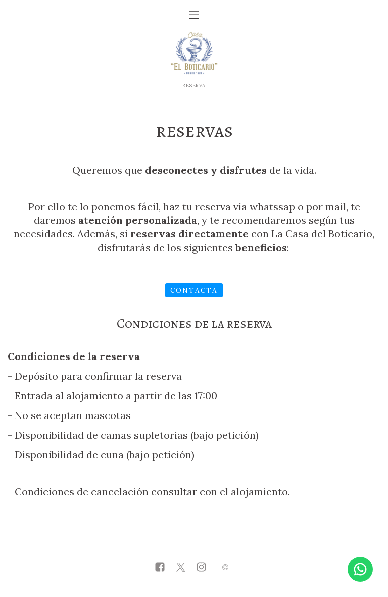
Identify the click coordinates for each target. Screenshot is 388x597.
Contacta (194, 290)
